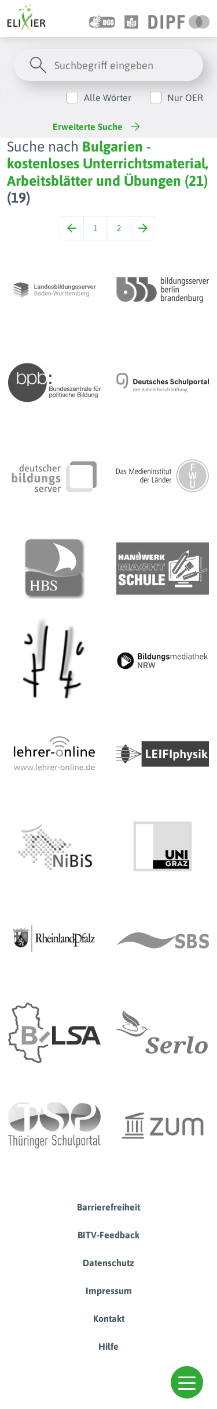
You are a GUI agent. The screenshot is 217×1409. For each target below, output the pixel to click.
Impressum (109, 1290)
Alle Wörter (107, 97)
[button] (187, 1382)
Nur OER (185, 97)
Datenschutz (108, 1262)
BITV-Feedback (108, 1235)
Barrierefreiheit (108, 1207)
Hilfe (108, 1346)
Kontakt (108, 1318)
